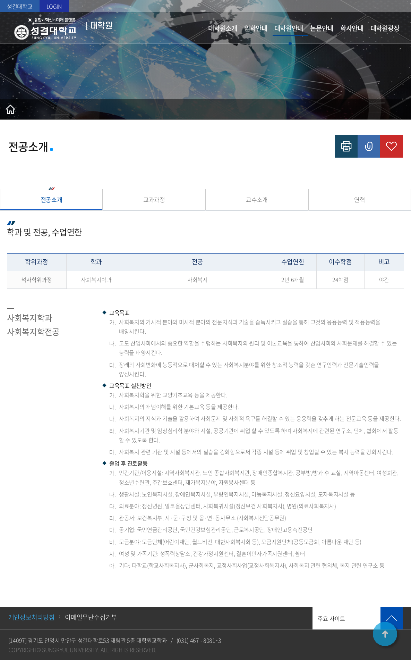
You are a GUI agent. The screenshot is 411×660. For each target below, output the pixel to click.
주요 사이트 (331, 618)
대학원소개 (222, 28)
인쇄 (346, 146)
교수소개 (257, 199)
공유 (369, 146)
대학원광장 (385, 28)
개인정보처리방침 (31, 617)
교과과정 (154, 199)
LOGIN (54, 6)
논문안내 (321, 28)
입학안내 (255, 28)
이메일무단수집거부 (91, 617)
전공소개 (51, 199)
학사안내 (351, 28)
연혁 (359, 199)
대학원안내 (288, 28)
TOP (385, 634)
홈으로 (10, 109)
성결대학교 (20, 6)
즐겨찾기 (391, 146)
